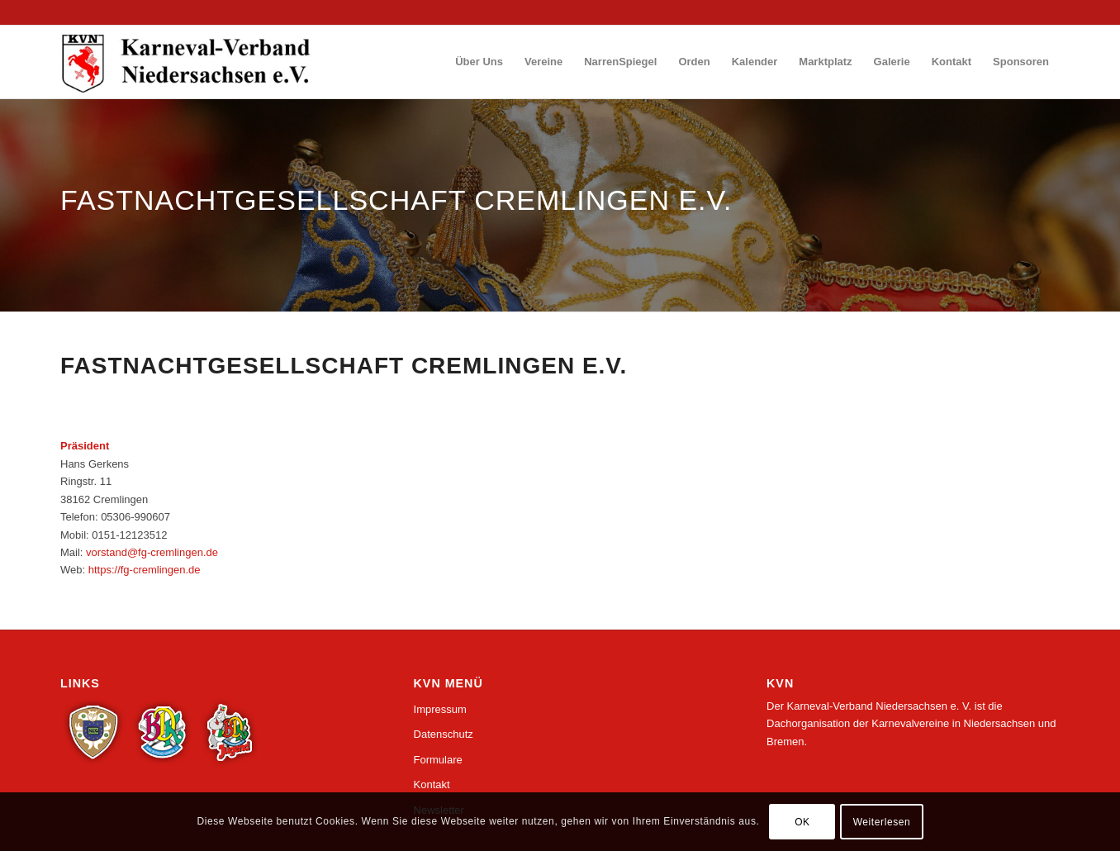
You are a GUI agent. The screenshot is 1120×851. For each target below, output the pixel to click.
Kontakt (432, 784)
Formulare (438, 760)
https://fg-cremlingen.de (144, 569)
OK (802, 822)
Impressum (440, 709)
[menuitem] (479, 62)
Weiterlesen (882, 822)
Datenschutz (443, 734)
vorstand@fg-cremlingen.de (152, 552)
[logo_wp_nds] (188, 62)
